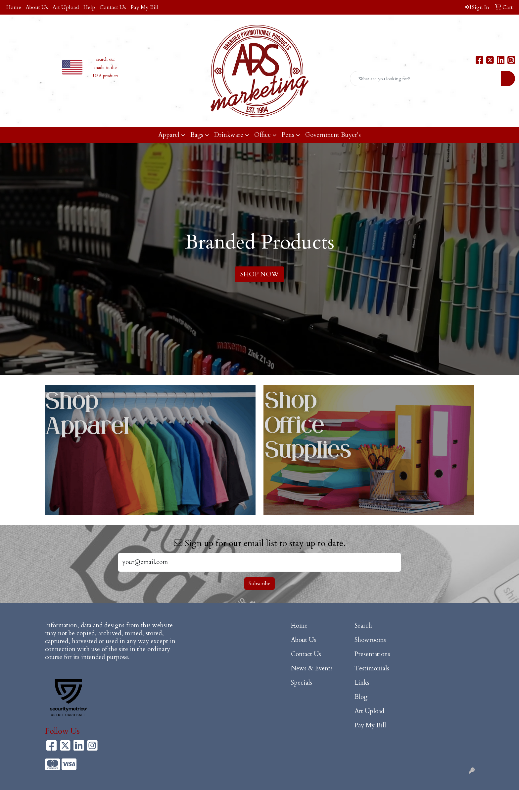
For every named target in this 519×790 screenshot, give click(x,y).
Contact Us (113, 7)
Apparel (168, 135)
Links (361, 683)
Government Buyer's (333, 135)
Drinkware (228, 135)
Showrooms (370, 640)
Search (363, 626)
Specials (301, 683)
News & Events (312, 668)
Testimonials (371, 668)
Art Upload (66, 7)
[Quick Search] (425, 78)
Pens (288, 135)
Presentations (372, 654)
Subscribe (259, 583)
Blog (360, 697)
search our (105, 59)
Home (13, 7)
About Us (37, 7)
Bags (196, 135)
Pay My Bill (145, 7)
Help (89, 7)
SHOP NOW (259, 274)
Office (262, 135)
